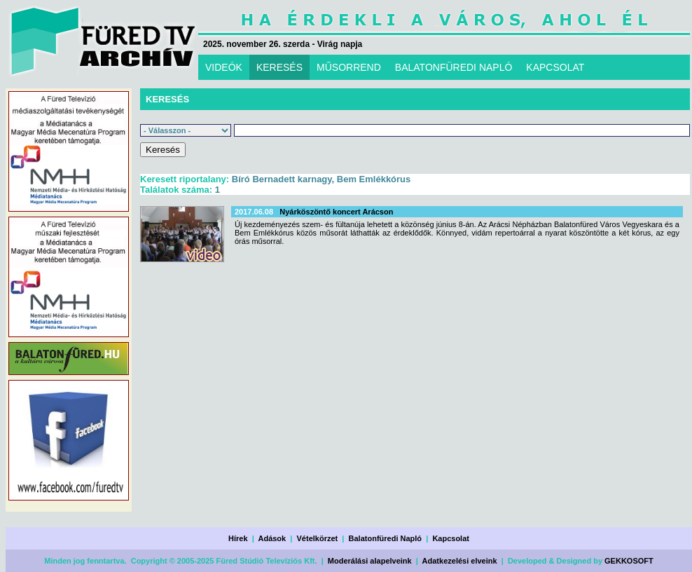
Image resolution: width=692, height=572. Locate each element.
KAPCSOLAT (555, 67)
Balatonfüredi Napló (385, 538)
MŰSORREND (349, 67)
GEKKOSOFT (628, 561)
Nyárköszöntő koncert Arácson (336, 211)
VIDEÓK (223, 67)
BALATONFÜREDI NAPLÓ (454, 67)
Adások (272, 538)
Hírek (238, 538)
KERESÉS (279, 67)
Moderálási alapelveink (370, 561)
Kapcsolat (450, 538)
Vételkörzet (317, 538)
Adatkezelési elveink (459, 561)
